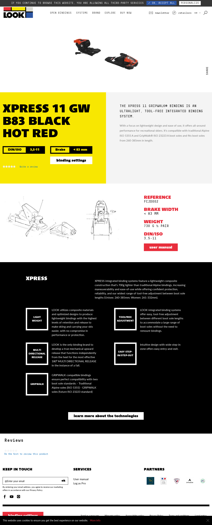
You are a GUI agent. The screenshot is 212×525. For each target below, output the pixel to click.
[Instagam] (18, 497)
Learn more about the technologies (106, 416)
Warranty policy (112, 515)
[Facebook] (5, 497)
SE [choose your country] (197, 13)
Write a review (29, 167)
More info (95, 520)
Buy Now (125, 13)
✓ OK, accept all (161, 3)
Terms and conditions (179, 515)
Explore (110, 13)
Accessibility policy (135, 515)
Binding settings (71, 160)
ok (63, 480)
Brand (96, 13)
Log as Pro (79, 483)
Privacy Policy (156, 515)
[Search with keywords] (205, 13)
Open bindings (61, 13)
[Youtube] (12, 497)
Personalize (190, 3)
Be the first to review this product (26, 454)
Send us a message (90, 515)
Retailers (181, 13)
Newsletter (159, 13)
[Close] (207, 520)
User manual (160, 247)
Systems (82, 13)
